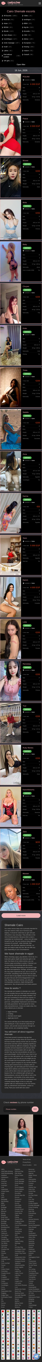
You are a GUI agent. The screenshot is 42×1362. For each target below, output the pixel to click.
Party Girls (32, 1189)
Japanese (18, 1263)
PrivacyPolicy (27, 1162)
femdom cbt (19, 1211)
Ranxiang (27, 664)
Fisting (17, 1217)
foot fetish (18, 1223)
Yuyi (24, 706)
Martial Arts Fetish (20, 1289)
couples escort (5, 1273)
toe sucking (32, 1271)
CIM (2, 1255)
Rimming (31, 1209)
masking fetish (19, 1293)
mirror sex (18, 1305)
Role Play (31, 1211)
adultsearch (4, 1177)
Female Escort (19, 1209)
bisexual (3, 1211)
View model (21, 1150)
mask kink (18, 1291)
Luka (25, 622)
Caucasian (4, 1245)
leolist (17, 1279)
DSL (2, 1301)
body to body (5, 1219)
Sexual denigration (34, 1225)
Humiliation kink (20, 1251)
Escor (16, 1185)
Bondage (4, 1221)
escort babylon (19, 1189)
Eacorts (3, 1303)
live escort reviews (21, 1285)
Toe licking (32, 1269)
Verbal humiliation (34, 1289)
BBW (2, 1203)
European (18, 1201)
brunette (3, 1229)
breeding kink (5, 1227)
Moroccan (31, 1169)
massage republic (20, 1295)
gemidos (17, 1233)
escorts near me (20, 1195)
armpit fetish (5, 1191)
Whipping (31, 1299)
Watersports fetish (34, 1297)
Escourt (17, 1197)
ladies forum (19, 1273)
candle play (5, 1239)
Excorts (17, 1203)
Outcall (31, 1185)
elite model (18, 1173)
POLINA (26, 77)
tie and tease (33, 1265)
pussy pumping (33, 1207)
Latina (17, 1277)
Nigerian (31, 1173)
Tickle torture (33, 1263)
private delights (33, 1203)
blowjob (3, 1215)
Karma (25, 496)
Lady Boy (17, 1275)
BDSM (3, 1205)
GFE (16, 1235)
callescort (4, 1233)
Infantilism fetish (20, 1259)
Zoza (25, 454)
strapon (31, 1247)
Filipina (17, 1215)
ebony (3, 1305)
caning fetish (5, 1241)
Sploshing (31, 1243)
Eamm (25, 580)
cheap (3, 1251)
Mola (25, 202)
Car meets (4, 1243)
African (3, 1179)
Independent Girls (20, 1257)
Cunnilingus (4, 1285)
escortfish (18, 1193)
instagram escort (20, 1261)
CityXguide (4, 1257)
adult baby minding (7, 1171)
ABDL (3, 1169)
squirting (31, 1245)
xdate (30, 1303)
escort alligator (19, 1187)
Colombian (4, 1271)
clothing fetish (5, 1259)
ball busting (4, 1201)
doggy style (5, 1295)
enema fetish (19, 1175)
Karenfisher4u (28, 790)
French (17, 1227)
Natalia (26, 412)
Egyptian (17, 1169)
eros (16, 1177)
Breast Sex (4, 1225)
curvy (3, 1287)
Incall (16, 1255)
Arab (2, 1187)
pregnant (31, 1201)
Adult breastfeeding (7, 1173)
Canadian (4, 1237)
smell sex (32, 1239)
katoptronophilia (20, 1265)
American (4, 1181)
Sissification (32, 1233)
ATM (2, 1195)
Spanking (31, 1241)
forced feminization (21, 1225)
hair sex (17, 1239)
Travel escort (32, 1275)
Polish (30, 1197)
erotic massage (19, 1181)
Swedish (31, 1253)
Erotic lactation (19, 1179)
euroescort (18, 1199)
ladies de (18, 1271)
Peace (25, 119)
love (16, 1287)
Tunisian (31, 1281)
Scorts (30, 1217)
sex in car (32, 1223)
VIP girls (31, 1293)
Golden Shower (19, 1237)
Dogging (3, 1293)
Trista (25, 370)
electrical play (19, 1171)
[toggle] (36, 1356)
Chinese (3, 1253)
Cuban (3, 1281)
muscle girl (32, 1171)
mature (17, 1299)
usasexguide (32, 1287)
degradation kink (6, 1291)
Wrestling (31, 1301)
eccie (2, 1307)
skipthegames (33, 1235)
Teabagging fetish (34, 1257)
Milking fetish (19, 1303)
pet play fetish (33, 1195)
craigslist (4, 1277)
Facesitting (18, 1207)
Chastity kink (5, 1249)
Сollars (31, 1307)
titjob (30, 1267)
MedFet (17, 1301)
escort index (18, 1191)
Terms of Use (27, 1159)
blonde (3, 1213)
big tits (3, 1209)
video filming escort (35, 1291)
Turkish (31, 1283)
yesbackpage (33, 1305)
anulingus (4, 1185)
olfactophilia (32, 1179)
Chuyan (26, 286)
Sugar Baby (32, 1251)
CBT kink (4, 1247)
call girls (4, 1231)
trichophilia (32, 1277)
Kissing (17, 1269)
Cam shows (5, 1235)
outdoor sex (32, 1187)
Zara (25, 832)
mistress (17, 1307)
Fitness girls (18, 1219)
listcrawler (18, 1283)
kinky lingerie (19, 1267)
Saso (25, 538)
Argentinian (4, 1189)
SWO (30, 1255)
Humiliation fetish (20, 1249)
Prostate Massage (34, 1205)
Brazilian (3, 1223)
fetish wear (18, 1213)
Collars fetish (5, 1269)
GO (35, 1109)
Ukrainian (31, 1285)
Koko (25, 328)
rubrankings (32, 1213)
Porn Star (31, 1199)
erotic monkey (19, 1183)
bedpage (4, 1207)
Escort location (27, 1165)
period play (32, 1191)
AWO (2, 1197)
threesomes (32, 1261)
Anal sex (4, 1183)
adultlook (4, 1175)
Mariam (26, 874)
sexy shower (33, 1227)
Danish (3, 1289)
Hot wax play (19, 1247)
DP (2, 1299)
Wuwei (25, 161)
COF (2, 1267)
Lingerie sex (18, 1281)
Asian (3, 1193)
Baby (25, 244)
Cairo (33, 80)
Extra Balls (18, 1205)
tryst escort (32, 1279)
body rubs (4, 1217)
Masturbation (19, 1297)
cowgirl (3, 1275)
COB (2, 1261)
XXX (35, 1165)
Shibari (31, 1231)
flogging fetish (19, 1221)
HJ (16, 1245)
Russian (31, 1215)
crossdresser (5, 1279)
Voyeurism (32, 1295)
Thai (30, 1259)
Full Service (18, 1229)
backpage (4, 1199)
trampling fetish (34, 1273)
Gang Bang (18, 1231)
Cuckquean (4, 1283)
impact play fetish (20, 1253)
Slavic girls (32, 1237)
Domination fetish (6, 1297)
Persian (31, 1193)
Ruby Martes (28, 748)
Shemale (31, 1229)
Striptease (32, 1249)
